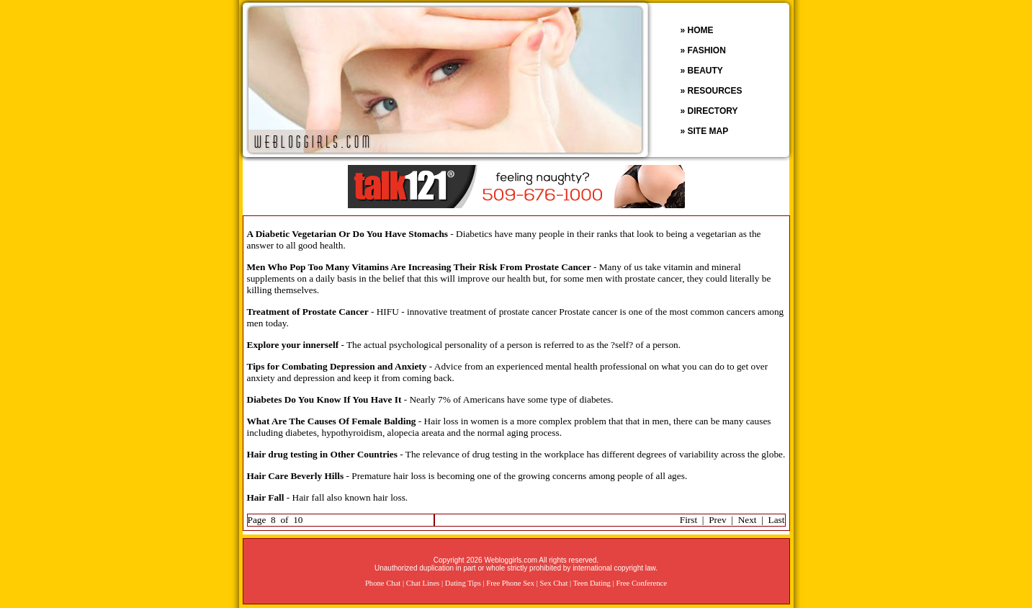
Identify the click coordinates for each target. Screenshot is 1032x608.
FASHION (707, 50)
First (688, 519)
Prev (717, 519)
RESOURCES (715, 91)
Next (747, 519)
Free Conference (641, 583)
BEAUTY (705, 71)
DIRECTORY (713, 111)
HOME (701, 30)
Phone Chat (382, 583)
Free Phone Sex (510, 583)
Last (776, 519)
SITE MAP (708, 131)
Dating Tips (463, 583)
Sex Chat (554, 583)
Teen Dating (592, 583)
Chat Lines (422, 583)
